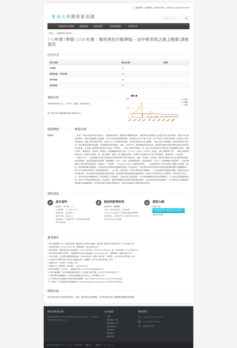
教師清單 (110, 336)
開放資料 (110, 333)
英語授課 (99, 26)
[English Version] (182, 7)
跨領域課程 (116, 26)
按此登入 (76, 113)
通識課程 (83, 26)
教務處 (98, 345)
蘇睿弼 (50, 135)
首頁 (109, 316)
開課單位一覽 (112, 319)
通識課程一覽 (112, 323)
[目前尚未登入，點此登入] (164, 7)
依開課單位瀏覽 (66, 26)
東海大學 (50, 345)
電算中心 (88, 345)
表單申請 (132, 26)
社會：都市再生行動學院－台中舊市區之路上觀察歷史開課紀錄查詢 (104, 297)
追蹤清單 (148, 7)
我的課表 (139, 7)
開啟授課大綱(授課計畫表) (168, 210)
